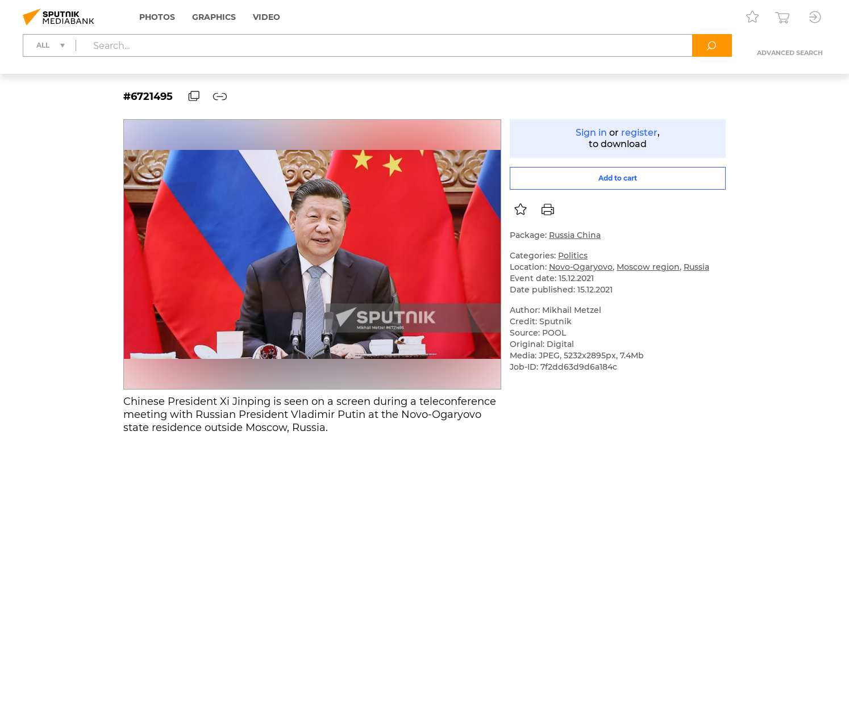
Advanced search (790, 53)
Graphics (214, 17)
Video (266, 17)
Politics (573, 255)
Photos (157, 17)
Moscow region (648, 267)
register (639, 132)
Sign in (591, 132)
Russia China (575, 235)
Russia (696, 267)
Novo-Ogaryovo (581, 267)
